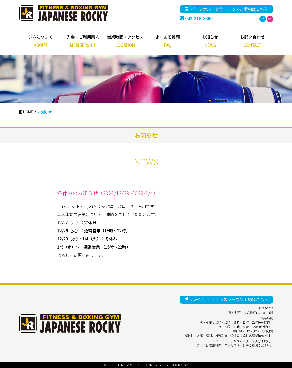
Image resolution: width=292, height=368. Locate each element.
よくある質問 (167, 37)
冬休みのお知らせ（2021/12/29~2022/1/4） (107, 193)
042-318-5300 (196, 18)
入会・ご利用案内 (83, 37)
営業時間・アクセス (125, 37)
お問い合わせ (252, 37)
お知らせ (210, 37)
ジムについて (40, 37)
